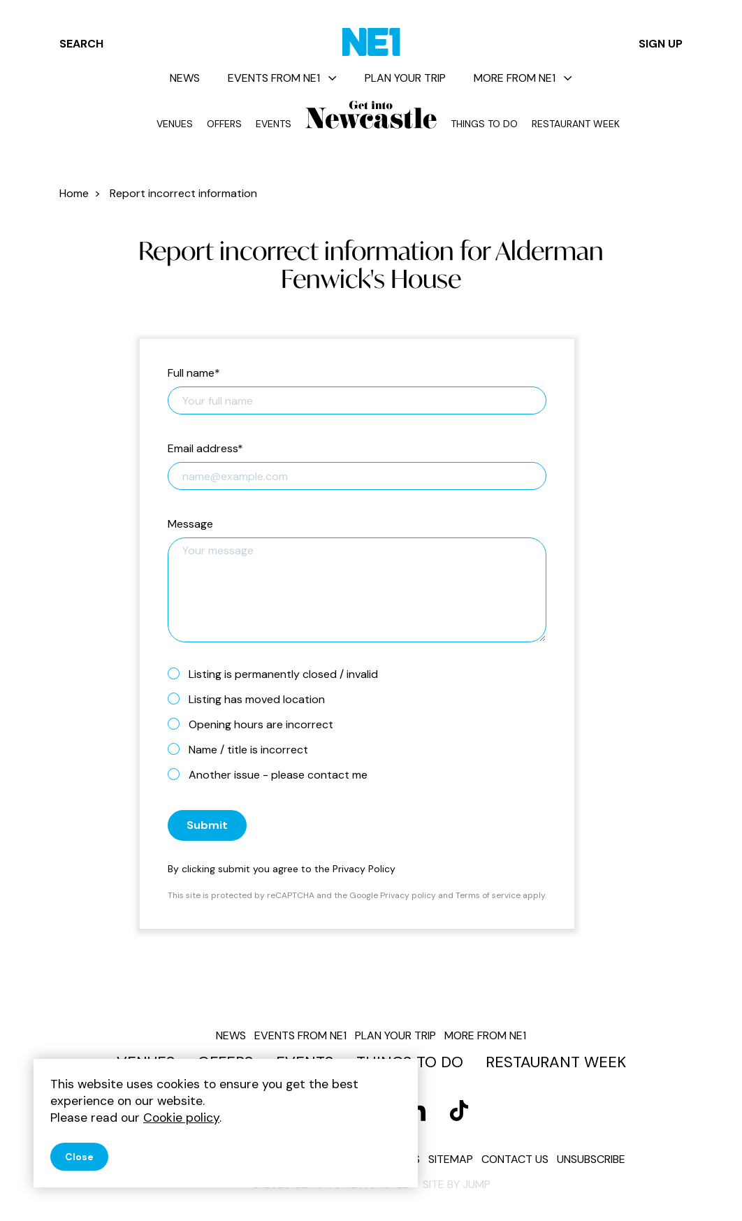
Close (79, 1156)
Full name (194, 373)
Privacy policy (408, 895)
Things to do (484, 124)
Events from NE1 (282, 78)
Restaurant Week (576, 124)
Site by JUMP (456, 1184)
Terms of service (488, 895)
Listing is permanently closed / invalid (278, 673)
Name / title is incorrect (243, 749)
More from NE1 (523, 78)
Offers (224, 124)
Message (190, 524)
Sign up (661, 43)
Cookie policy (181, 1117)
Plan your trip (405, 78)
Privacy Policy (364, 868)
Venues (175, 124)
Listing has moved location (252, 699)
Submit (207, 825)
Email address (205, 449)
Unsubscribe (591, 1159)
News (185, 78)
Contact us (514, 1159)
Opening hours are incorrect (256, 724)
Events (273, 124)
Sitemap (450, 1159)
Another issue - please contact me (273, 774)
